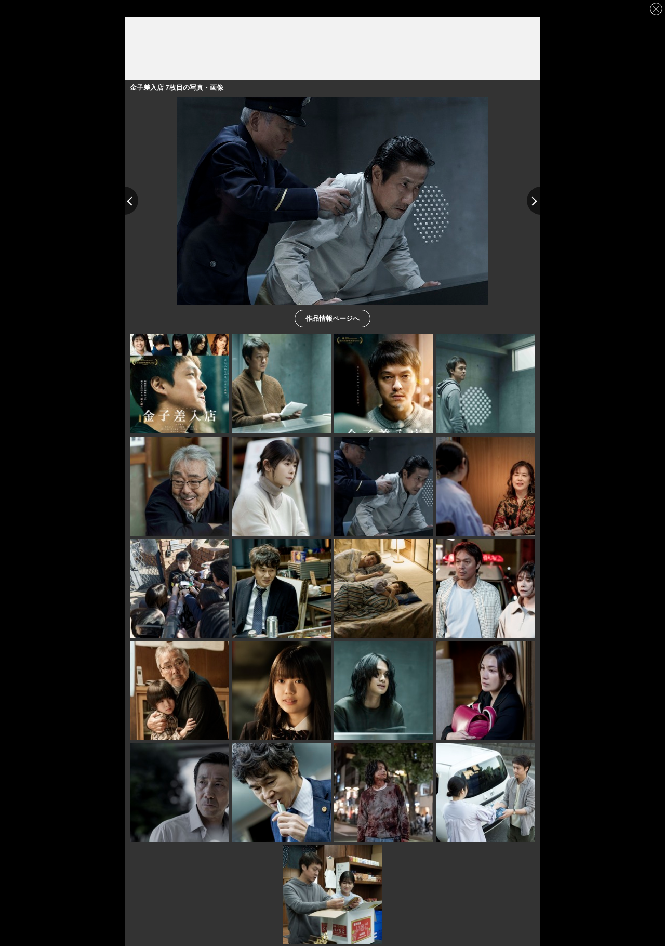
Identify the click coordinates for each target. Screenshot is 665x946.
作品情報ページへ (332, 317)
